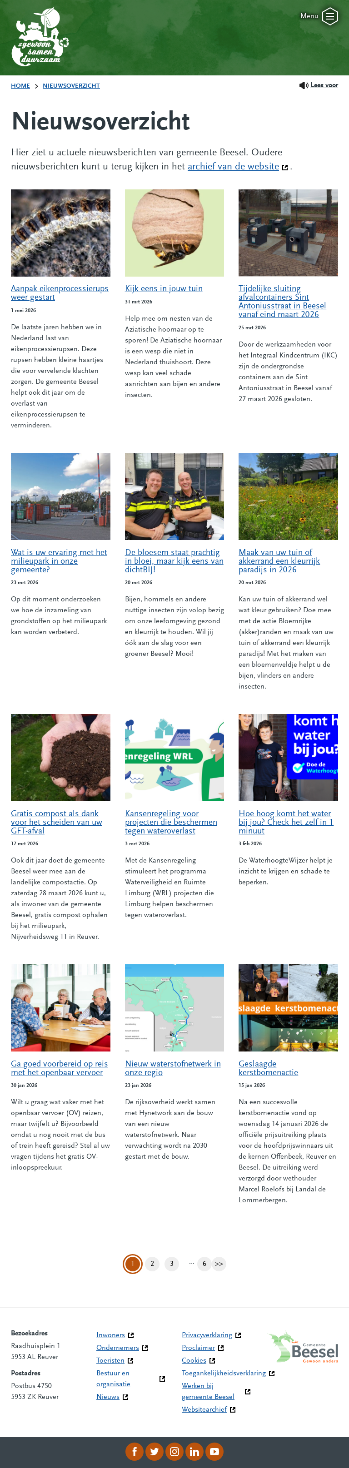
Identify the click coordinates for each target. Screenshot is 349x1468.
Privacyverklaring (207, 1335)
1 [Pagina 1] (133, 1264)
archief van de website (238, 166)
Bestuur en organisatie (113, 1379)
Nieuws (108, 1397)
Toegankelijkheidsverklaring (224, 1373)
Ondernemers (117, 1348)
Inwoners (110, 1335)
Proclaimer (198, 1348)
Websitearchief (204, 1409)
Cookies (194, 1360)
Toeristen (110, 1360)
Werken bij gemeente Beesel (208, 1392)
